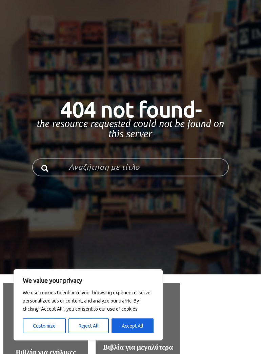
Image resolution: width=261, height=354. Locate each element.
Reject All (89, 326)
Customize (44, 326)
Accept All (132, 326)
